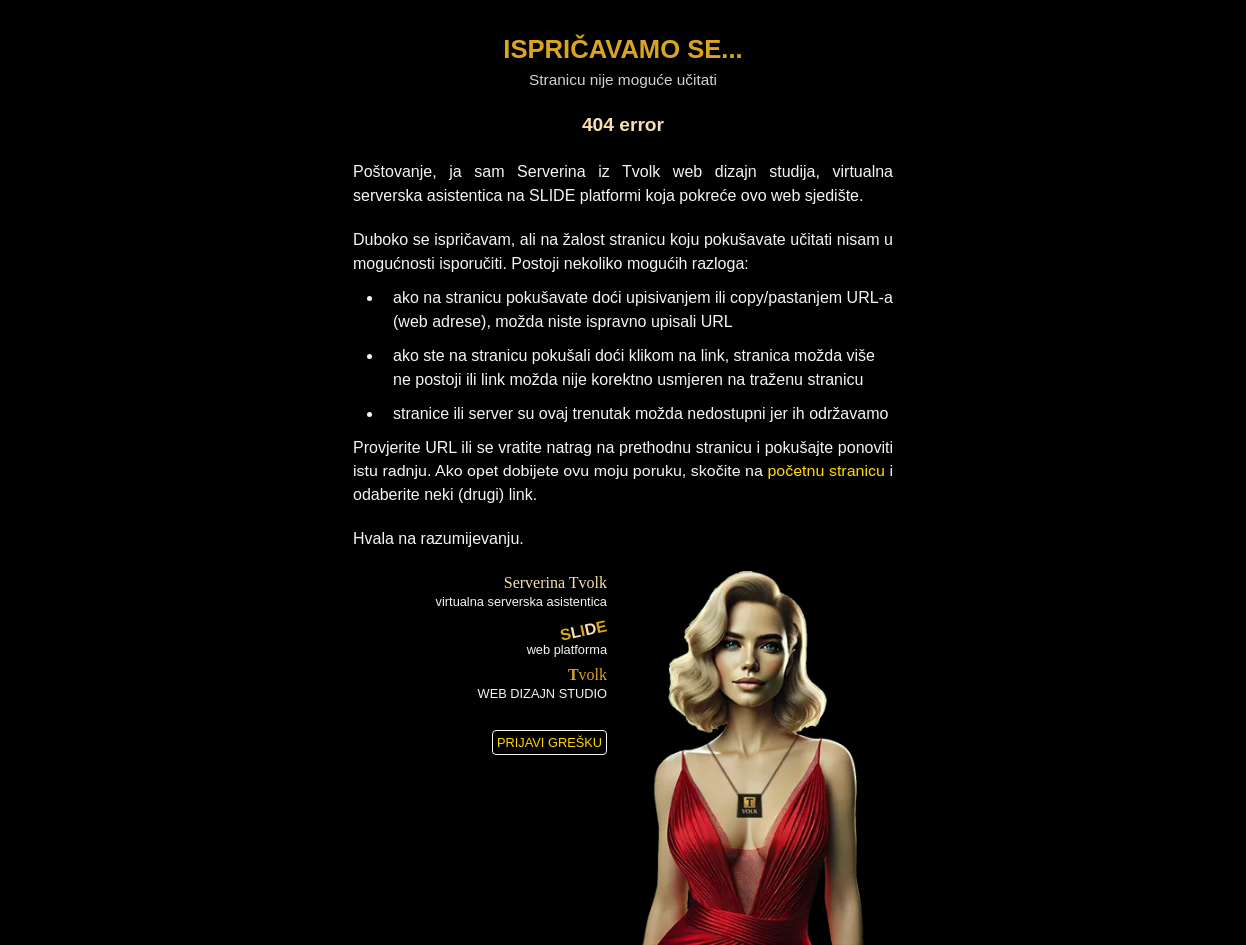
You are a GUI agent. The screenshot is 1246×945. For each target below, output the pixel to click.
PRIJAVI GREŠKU (549, 742)
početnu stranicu (826, 471)
